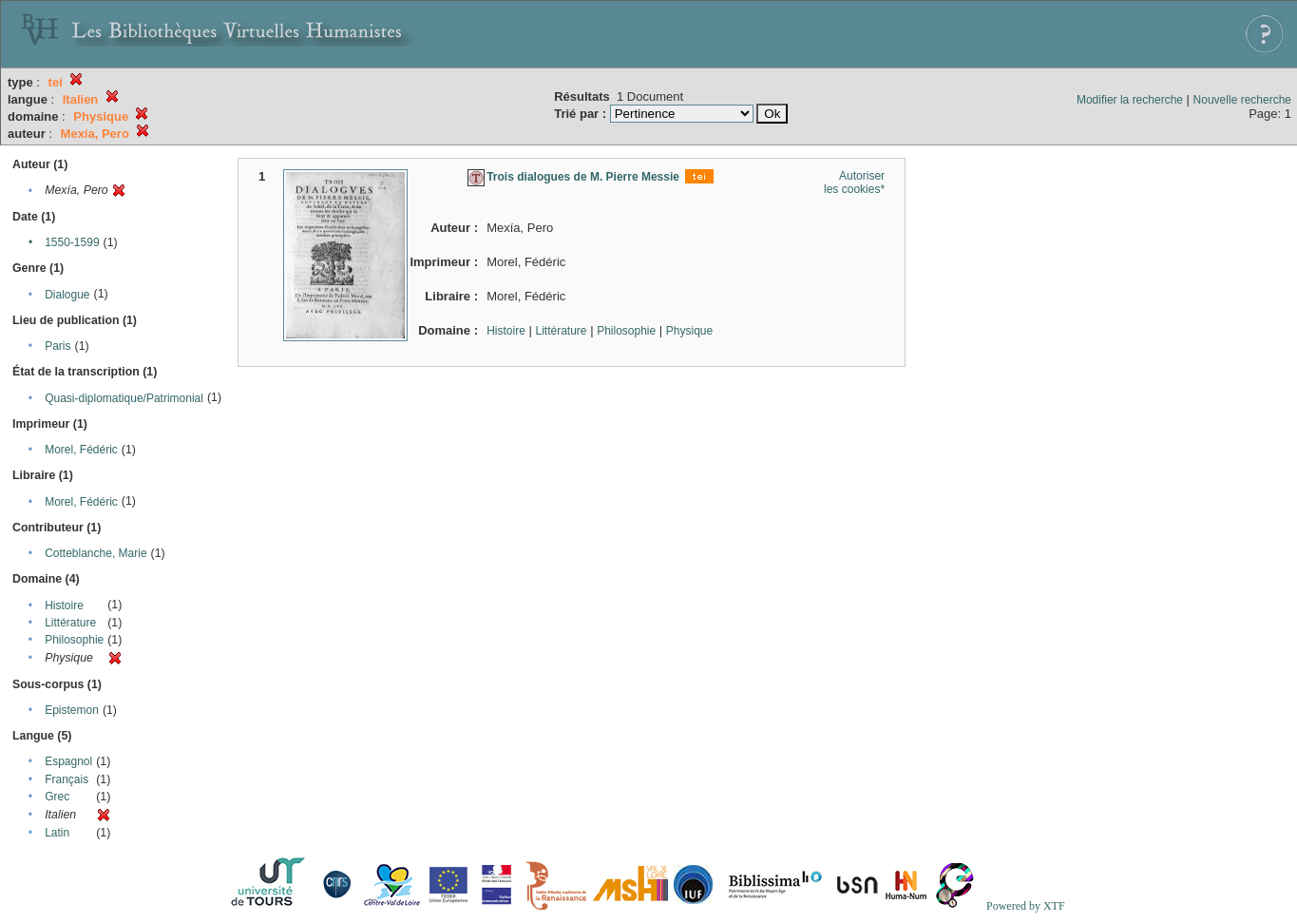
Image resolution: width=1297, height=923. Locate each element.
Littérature (70, 622)
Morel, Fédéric (81, 449)
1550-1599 (72, 242)
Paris (57, 346)
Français (66, 779)
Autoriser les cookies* (854, 182)
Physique (689, 330)
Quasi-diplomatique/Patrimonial (124, 398)
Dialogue (67, 294)
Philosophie (74, 639)
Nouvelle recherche (1242, 99)
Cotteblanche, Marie (95, 553)
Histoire (64, 605)
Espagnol (68, 761)
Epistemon (72, 710)
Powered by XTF (1025, 906)
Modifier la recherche (1130, 99)
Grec (57, 796)
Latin (57, 832)
